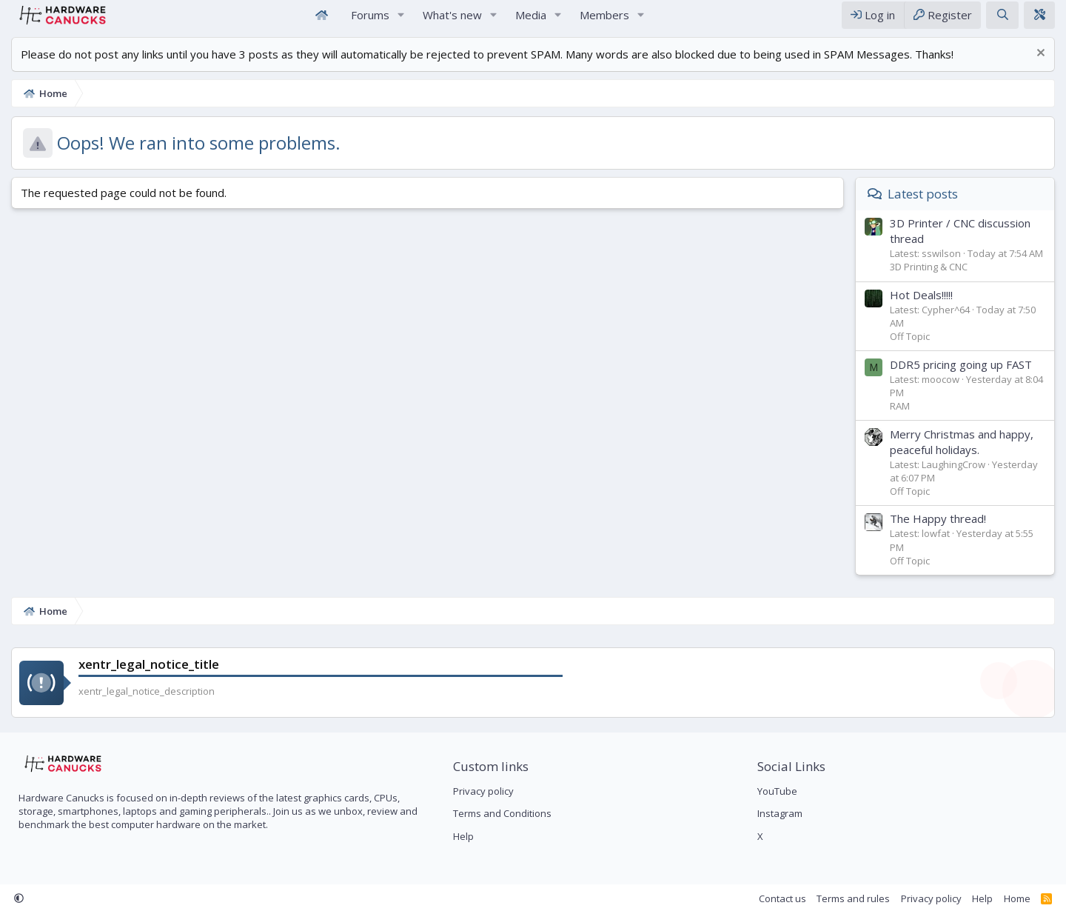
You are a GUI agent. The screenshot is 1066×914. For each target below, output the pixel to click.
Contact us (786, 898)
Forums (370, 20)
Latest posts (926, 206)
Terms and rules (857, 898)
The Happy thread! (942, 531)
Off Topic (913, 349)
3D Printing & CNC (932, 279)
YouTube (779, 791)
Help (462, 836)
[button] (401, 21)
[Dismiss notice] (1042, 67)
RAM (904, 418)
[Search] (1006, 21)
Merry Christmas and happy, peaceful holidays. (965, 454)
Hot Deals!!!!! (925, 307)
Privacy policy (482, 791)
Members (604, 20)
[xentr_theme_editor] (1043, 21)
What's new (452, 20)
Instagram (781, 813)
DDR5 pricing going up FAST (965, 377)
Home (321, 21)
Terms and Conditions (501, 813)
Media (530, 20)
